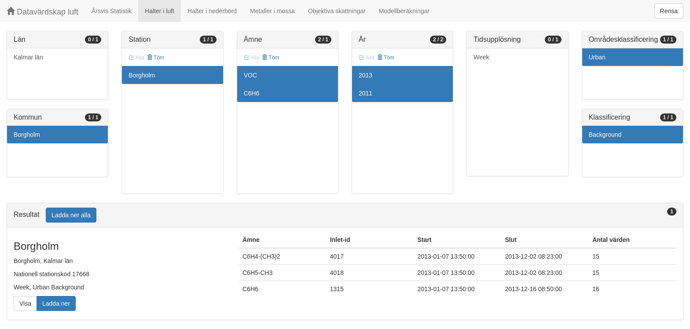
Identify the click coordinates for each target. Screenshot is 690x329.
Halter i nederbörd (212, 11)
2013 (365, 75)
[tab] (345, 215)
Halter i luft (159, 11)
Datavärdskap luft (42, 11)
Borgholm (27, 134)
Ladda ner (56, 303)
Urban (597, 57)
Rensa (669, 11)
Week (481, 57)
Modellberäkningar (404, 11)
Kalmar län (28, 57)
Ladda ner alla (71, 215)
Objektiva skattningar (337, 11)
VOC (250, 75)
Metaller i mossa (272, 11)
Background (605, 134)
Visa (25, 303)
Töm (155, 58)
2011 (365, 93)
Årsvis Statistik (112, 11)
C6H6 (252, 93)
